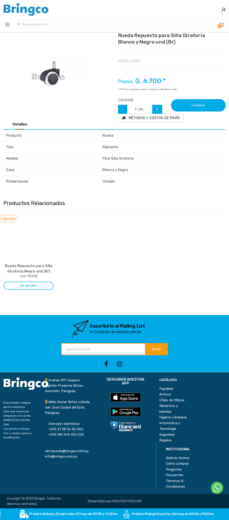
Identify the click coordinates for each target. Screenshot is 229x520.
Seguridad (167, 435)
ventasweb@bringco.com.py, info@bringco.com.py (67, 451)
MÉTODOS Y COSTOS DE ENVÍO (151, 118)
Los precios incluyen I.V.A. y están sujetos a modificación (17, 433)
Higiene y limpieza (173, 417)
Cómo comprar (177, 464)
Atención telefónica (62, 424)
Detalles (20, 124)
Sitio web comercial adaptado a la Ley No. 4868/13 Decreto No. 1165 (17, 418)
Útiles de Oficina (171, 400)
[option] (48, 77)
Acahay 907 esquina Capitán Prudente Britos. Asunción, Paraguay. (64, 385)
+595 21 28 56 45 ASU (64, 429)
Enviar (156, 349)
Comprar (198, 105)
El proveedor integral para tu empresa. (17, 404)
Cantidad (125, 100)
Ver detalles (28, 286)
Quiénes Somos (178, 458)
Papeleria (166, 389)
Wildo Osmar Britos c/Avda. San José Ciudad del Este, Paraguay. (67, 407)
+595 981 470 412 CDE (64, 435)
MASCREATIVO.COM (126, 501)
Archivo (165, 394)
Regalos (165, 440)
